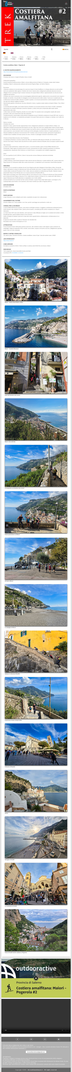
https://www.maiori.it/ (8, 240)
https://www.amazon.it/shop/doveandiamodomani (15, 71)
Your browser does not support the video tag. (36, 1016)
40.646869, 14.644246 (17, 252)
